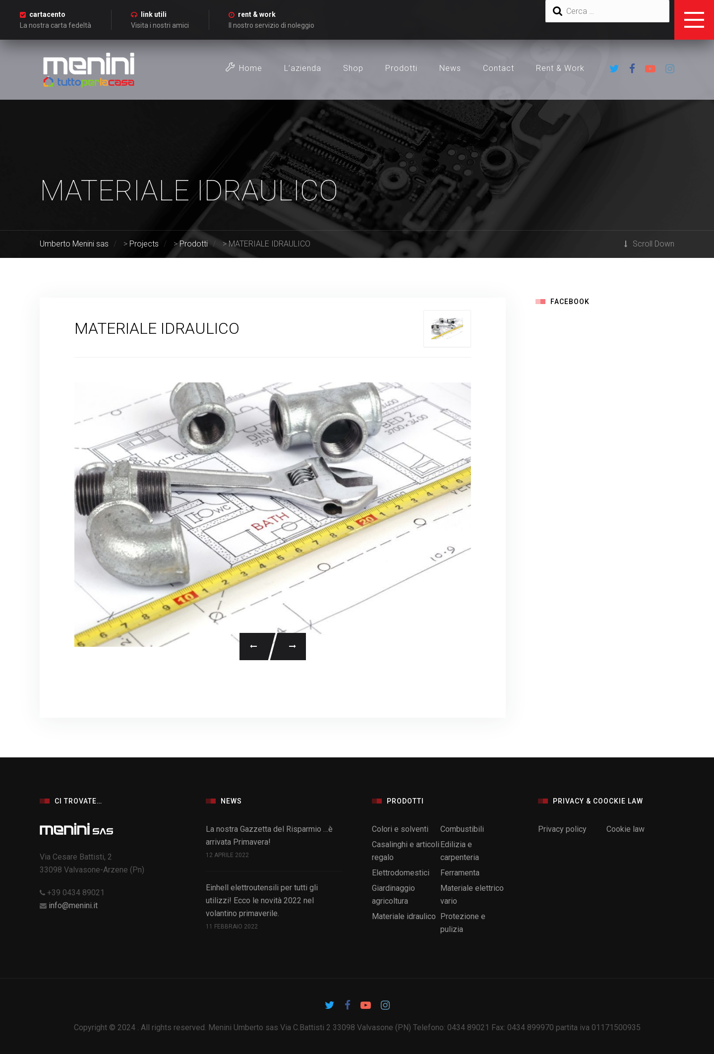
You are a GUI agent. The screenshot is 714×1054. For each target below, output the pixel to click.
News (450, 68)
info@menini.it (73, 905)
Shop (353, 68)
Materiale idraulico (404, 916)
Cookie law (625, 829)
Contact (498, 68)
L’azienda (302, 68)
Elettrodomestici (400, 872)
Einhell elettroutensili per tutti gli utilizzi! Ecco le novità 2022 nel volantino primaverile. (262, 900)
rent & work (257, 14)
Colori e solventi (400, 829)
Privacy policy (562, 829)
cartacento (47, 14)
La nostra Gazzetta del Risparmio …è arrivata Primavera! (269, 835)
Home (244, 67)
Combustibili (462, 829)
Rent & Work (560, 68)
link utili (154, 14)
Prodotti (401, 68)
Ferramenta (459, 872)
